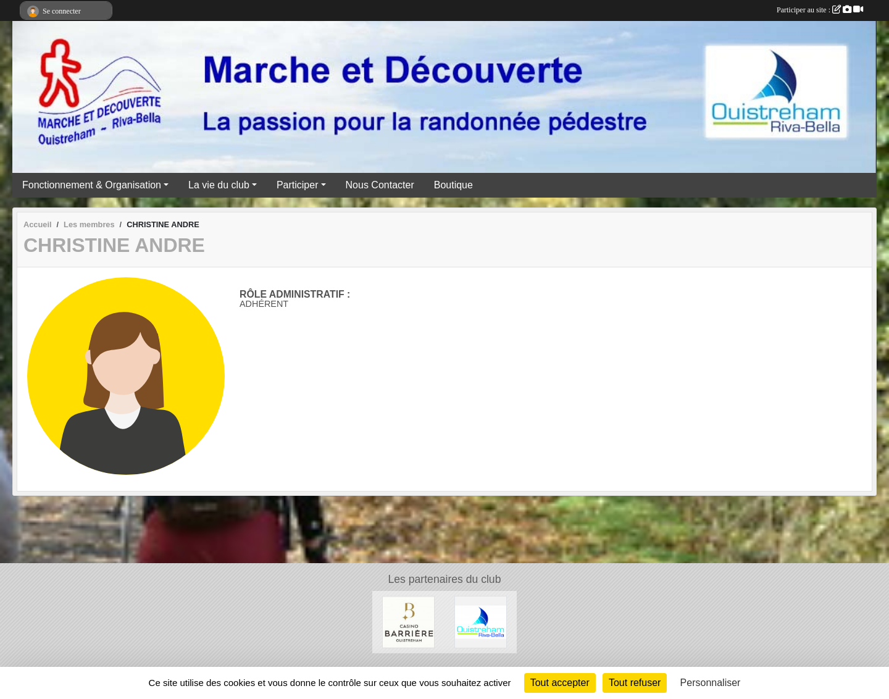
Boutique (453, 185)
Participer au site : (820, 10)
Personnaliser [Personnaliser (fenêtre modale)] (710, 682)
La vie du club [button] (218, 185)
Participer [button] (298, 185)
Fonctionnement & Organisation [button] (91, 185)
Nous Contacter (380, 185)
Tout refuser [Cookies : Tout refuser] (635, 682)
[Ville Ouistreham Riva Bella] (480, 621)
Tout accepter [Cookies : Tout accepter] (560, 682)
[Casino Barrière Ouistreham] (408, 621)
